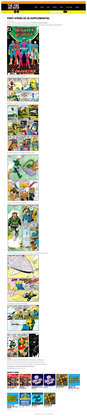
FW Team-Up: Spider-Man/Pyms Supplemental (24, 387)
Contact (77, 7)
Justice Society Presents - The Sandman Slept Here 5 (73, 387)
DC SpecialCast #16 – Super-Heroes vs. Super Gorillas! (37, 387)
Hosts (48, 7)
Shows (42, 7)
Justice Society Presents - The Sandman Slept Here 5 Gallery (12, 406)
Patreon (55, 7)
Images (22, 368)
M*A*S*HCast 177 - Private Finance (48, 405)
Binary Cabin (51, 413)
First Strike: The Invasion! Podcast (39, 23)
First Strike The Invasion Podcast (15, 368)
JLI (24, 368)
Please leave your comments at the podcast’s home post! (21, 366)
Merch (61, 7)
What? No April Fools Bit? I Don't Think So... (24, 405)
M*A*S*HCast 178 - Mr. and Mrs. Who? (61, 387)
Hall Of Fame (69, 7)
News (36, 7)
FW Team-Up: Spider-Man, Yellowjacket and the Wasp (12, 387)
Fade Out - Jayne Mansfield (36, 405)
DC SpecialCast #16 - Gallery (49, 387)
